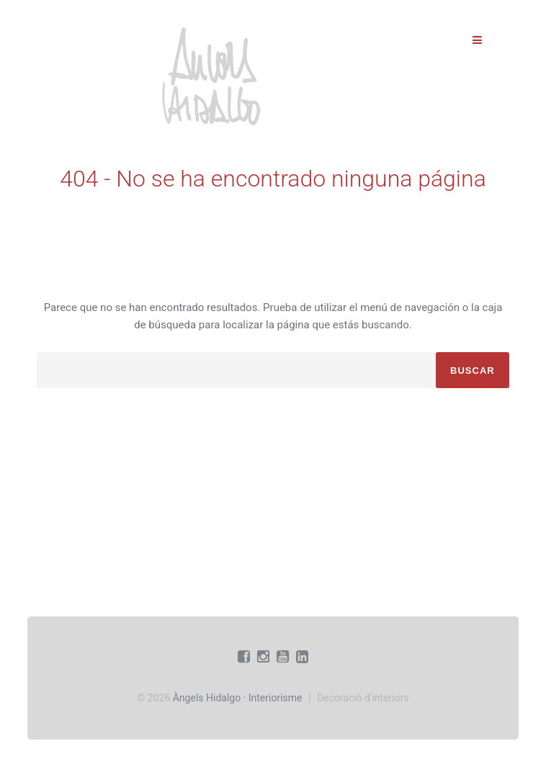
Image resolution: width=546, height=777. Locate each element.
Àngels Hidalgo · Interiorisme (238, 698)
